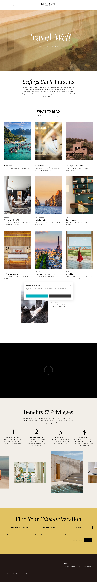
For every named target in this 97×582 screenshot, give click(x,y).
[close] (70, 285)
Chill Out (54, 302)
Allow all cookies (37, 296)
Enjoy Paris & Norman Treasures (47, 274)
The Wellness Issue (9, 5)
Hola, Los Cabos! (41, 220)
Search (88, 540)
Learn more (28, 292)
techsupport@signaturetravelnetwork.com (80, 566)
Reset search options (77, 540)
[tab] (20, 527)
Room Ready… (71, 220)
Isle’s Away (8, 166)
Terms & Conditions (24, 573)
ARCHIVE (91, 5)
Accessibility (7, 573)
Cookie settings (60, 296)
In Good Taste (40, 166)
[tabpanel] (48, 537)
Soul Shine (70, 274)
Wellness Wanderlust (12, 274)
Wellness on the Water (12, 220)
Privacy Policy (15, 573)
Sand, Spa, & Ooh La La (74, 166)
